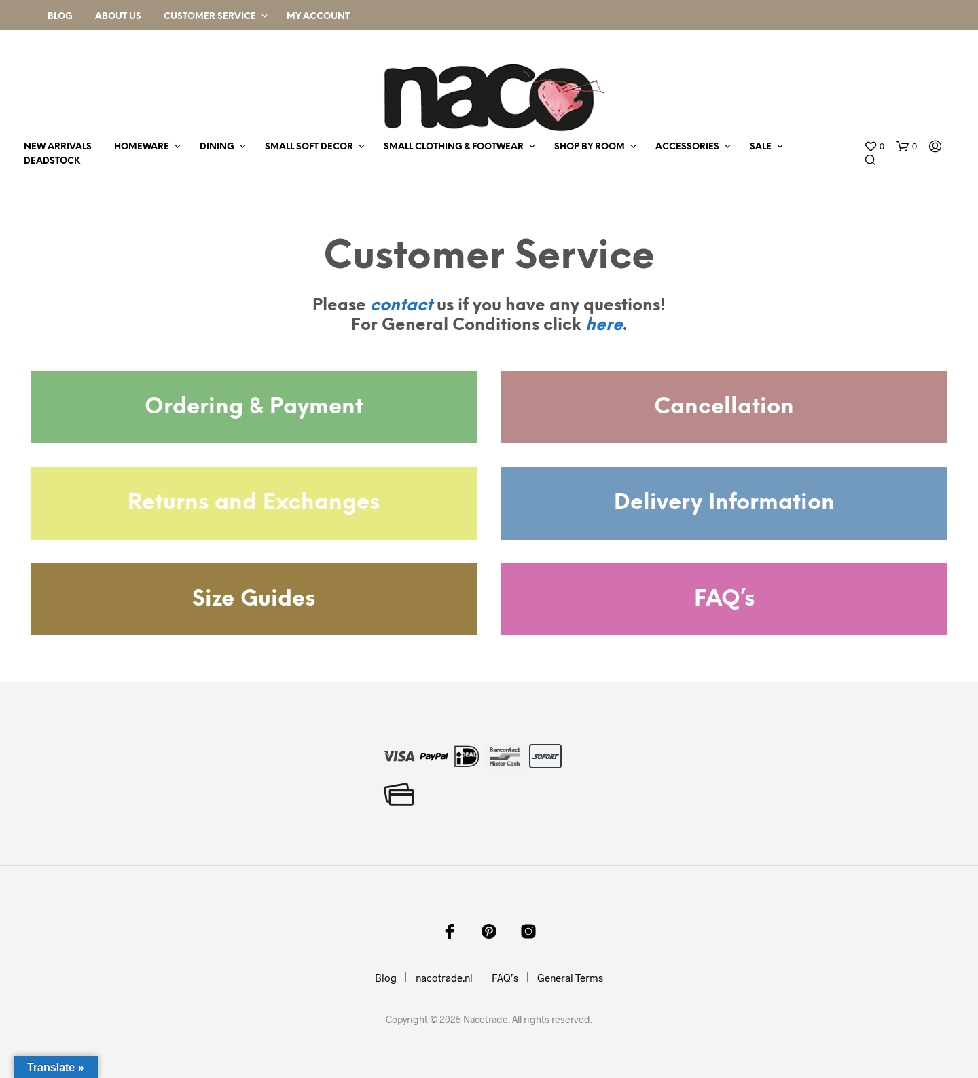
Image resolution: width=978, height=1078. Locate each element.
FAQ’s (724, 599)
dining (217, 147)
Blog (60, 16)
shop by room (589, 147)
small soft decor (309, 147)
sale (761, 147)
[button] (874, 146)
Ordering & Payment (254, 407)
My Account (318, 16)
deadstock (52, 161)
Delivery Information (724, 503)
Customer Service (210, 16)
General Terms (570, 977)
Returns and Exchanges (254, 503)
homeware (141, 147)
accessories (687, 147)
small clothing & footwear (454, 147)
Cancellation (724, 407)
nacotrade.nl (444, 977)
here (604, 325)
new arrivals (58, 147)
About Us (118, 16)
